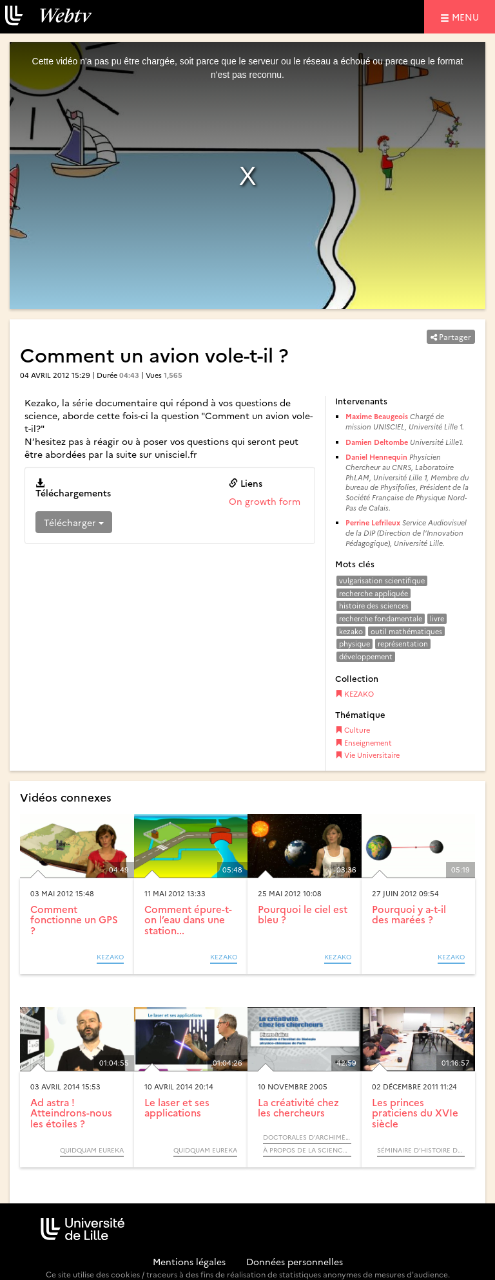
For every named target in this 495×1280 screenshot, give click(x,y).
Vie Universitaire (367, 755)
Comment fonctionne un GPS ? (74, 919)
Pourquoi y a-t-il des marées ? (409, 914)
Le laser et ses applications (176, 1107)
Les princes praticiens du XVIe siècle (415, 1112)
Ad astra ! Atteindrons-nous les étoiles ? (71, 1112)
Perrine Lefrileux (372, 522)
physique (354, 643)
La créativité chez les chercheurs (298, 1107)
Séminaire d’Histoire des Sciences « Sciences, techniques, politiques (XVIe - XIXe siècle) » (421, 1149)
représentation (403, 643)
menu (467, 16)
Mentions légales (189, 1261)
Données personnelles (294, 1261)
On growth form (264, 500)
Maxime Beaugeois (376, 416)
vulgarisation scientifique (382, 580)
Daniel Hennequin (376, 457)
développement (366, 656)
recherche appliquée (373, 593)
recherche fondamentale (380, 618)
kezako (351, 631)
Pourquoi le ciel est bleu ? (302, 914)
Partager (451, 336)
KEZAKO (354, 694)
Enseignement (363, 743)
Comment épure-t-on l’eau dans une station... (188, 919)
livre (437, 618)
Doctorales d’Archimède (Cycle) (307, 1137)
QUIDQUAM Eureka (92, 1149)
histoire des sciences (374, 605)
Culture (352, 730)
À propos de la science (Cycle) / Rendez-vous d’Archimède (307, 1149)
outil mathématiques (406, 631)
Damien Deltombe (376, 442)
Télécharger (74, 522)
